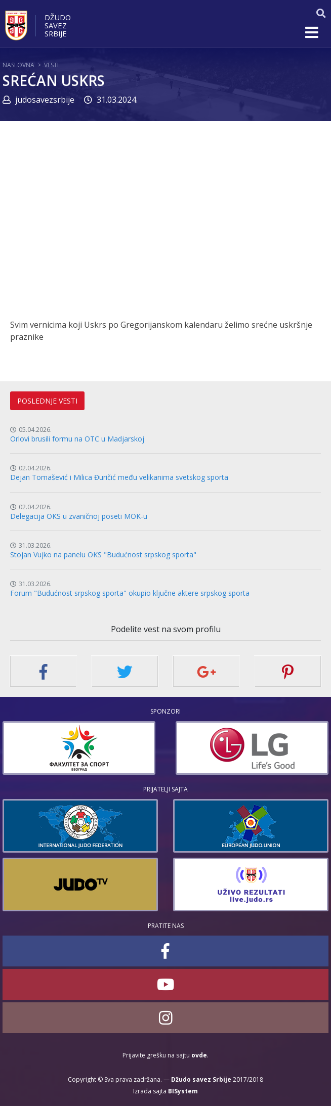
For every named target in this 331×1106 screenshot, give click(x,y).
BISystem (183, 1091)
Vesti (51, 65)
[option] (79, 748)
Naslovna (18, 65)
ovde (199, 1055)
